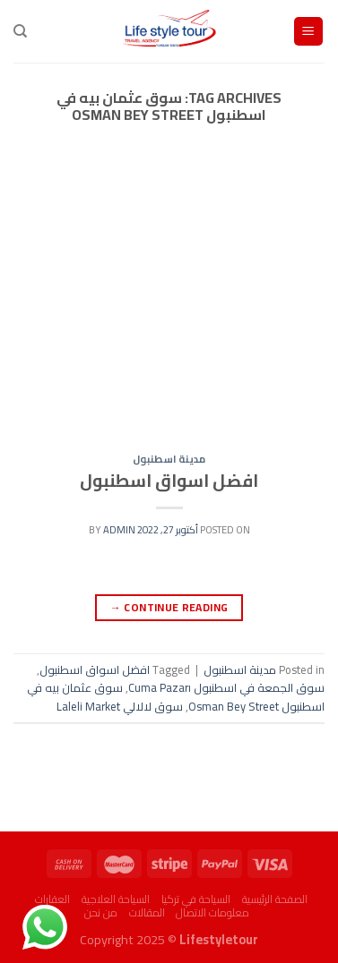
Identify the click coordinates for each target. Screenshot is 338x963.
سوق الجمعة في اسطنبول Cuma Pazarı (226, 687)
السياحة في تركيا (195, 899)
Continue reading (169, 607)
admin (119, 529)
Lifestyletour (218, 939)
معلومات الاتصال (212, 912)
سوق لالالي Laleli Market (119, 706)
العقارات (52, 899)
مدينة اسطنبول (169, 458)
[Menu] (309, 32)
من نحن (100, 912)
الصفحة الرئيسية (275, 899)
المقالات (147, 912)
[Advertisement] (169, 306)
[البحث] (20, 31)
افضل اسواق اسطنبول (169, 480)
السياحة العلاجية (116, 899)
